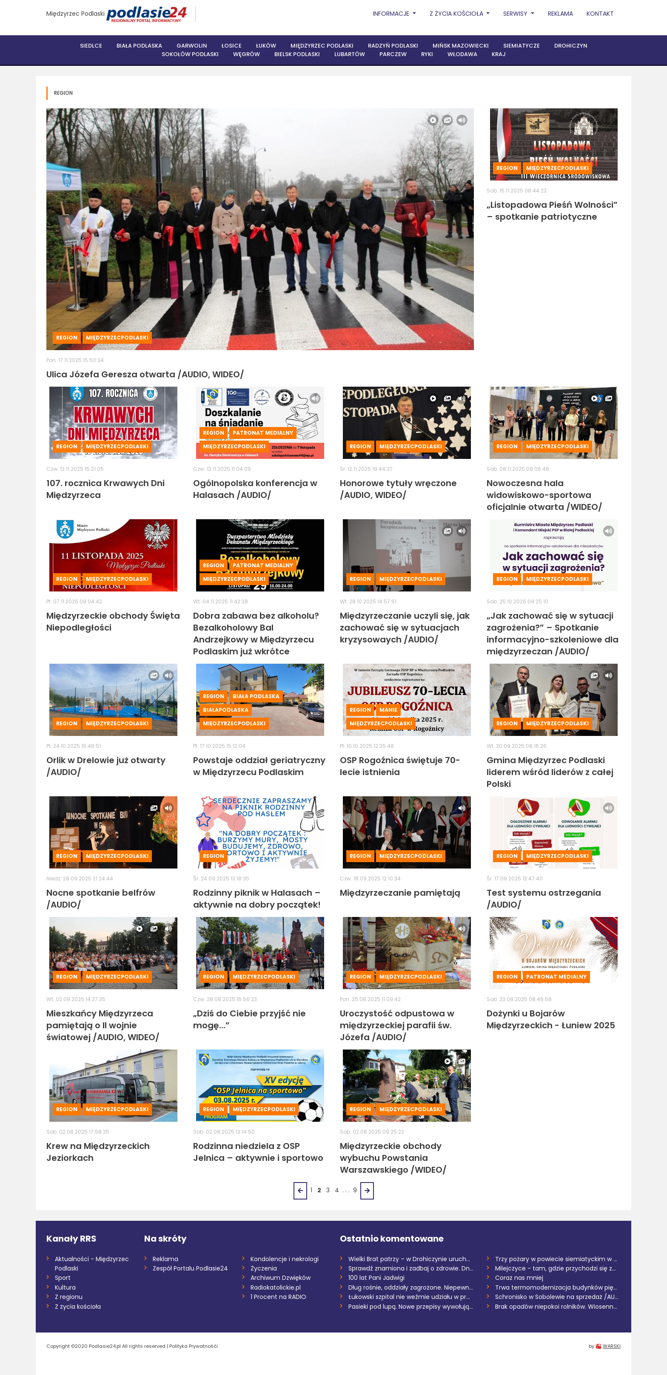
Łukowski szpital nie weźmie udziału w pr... (409, 1297)
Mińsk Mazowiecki (461, 45)
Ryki (427, 54)
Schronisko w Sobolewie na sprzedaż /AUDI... (558, 1297)
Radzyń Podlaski (393, 45)
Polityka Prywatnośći (193, 1346)
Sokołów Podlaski (190, 54)
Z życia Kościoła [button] (457, 13)
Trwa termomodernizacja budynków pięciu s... (558, 1287)
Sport (63, 1277)
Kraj (499, 54)
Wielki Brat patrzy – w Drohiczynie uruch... (409, 1259)
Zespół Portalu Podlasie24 (190, 1268)
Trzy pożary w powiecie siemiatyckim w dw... (558, 1259)
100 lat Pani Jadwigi (376, 1277)
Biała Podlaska (139, 45)
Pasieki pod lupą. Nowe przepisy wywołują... (410, 1306)
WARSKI (612, 1346)
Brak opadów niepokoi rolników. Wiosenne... (558, 1306)
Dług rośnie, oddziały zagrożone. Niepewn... (410, 1287)
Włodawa (462, 54)
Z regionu (69, 1297)
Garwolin (192, 45)
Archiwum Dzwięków (281, 1277)
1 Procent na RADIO (278, 1297)
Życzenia (264, 1268)
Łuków (266, 45)
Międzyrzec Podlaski (75, 13)
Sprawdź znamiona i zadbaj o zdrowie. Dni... (411, 1268)
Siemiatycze (521, 45)
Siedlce (91, 45)
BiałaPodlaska (225, 709)
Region (66, 337)
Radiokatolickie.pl (276, 1287)
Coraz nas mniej (519, 1277)
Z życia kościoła (78, 1306)
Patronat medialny (263, 432)
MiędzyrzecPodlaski (117, 337)
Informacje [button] (392, 13)
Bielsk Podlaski (297, 54)
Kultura (65, 1287)
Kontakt (600, 13)
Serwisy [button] (516, 13)
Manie (388, 709)
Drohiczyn (570, 45)
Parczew (393, 54)
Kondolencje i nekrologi (285, 1259)
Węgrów (246, 54)
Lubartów (349, 54)
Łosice (232, 45)
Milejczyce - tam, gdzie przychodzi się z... (555, 1268)
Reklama (560, 13)
